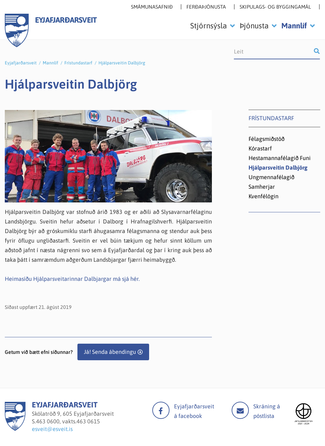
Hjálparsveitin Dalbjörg (121, 62)
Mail (240, 410)
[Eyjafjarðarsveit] (15, 429)
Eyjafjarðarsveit (21, 62)
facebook (161, 410)
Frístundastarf (78, 62)
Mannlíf (50, 62)
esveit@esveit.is (52, 429)
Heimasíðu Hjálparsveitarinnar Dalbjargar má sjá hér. (72, 278)
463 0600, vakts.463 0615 (68, 421)
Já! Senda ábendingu (110, 351)
